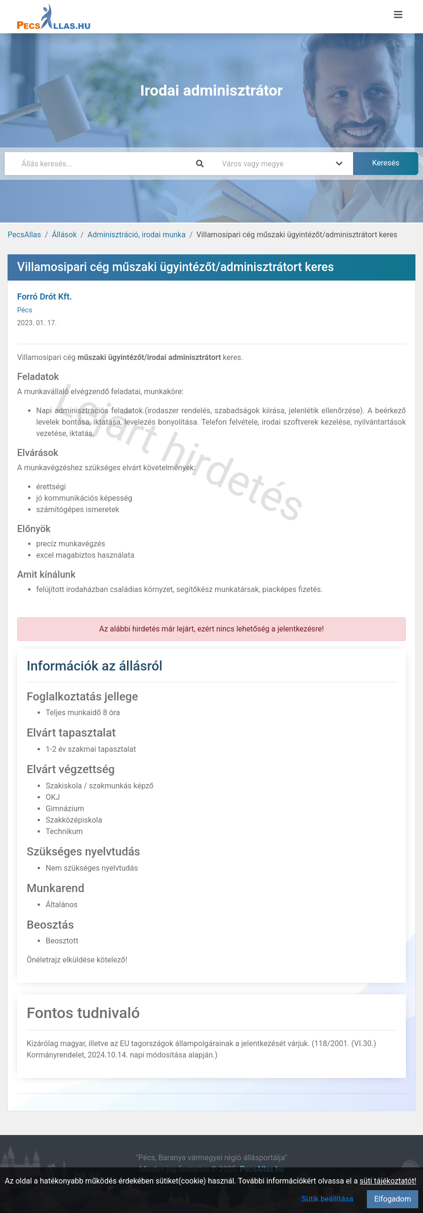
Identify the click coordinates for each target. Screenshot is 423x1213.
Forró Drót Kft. (44, 296)
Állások (64, 234)
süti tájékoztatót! (388, 1180)
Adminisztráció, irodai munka (137, 234)
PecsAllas (24, 234)
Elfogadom (392, 1198)
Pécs (24, 310)
